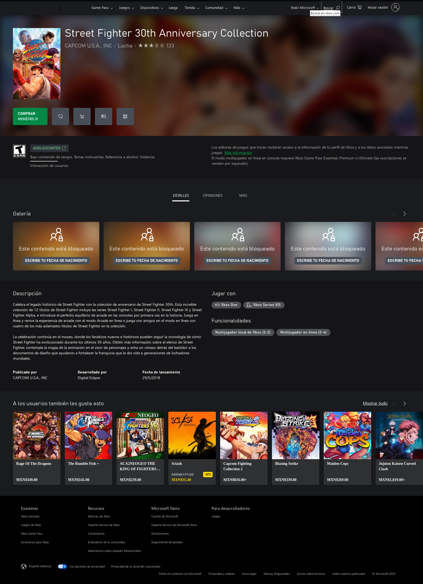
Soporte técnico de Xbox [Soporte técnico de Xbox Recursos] (104, 525)
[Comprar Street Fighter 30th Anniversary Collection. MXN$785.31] (30, 116)
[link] (36, 448)
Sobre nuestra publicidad (348, 573)
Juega (173, 7)
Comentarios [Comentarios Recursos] (96, 533)
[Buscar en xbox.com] (331, 7)
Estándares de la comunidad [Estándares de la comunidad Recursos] (106, 542)
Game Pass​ (100, 7)
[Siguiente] (404, 214)
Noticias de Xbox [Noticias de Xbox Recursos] (99, 516)
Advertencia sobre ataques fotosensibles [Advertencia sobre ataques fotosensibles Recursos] (114, 550)
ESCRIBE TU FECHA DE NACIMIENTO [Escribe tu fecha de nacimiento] (56, 261)
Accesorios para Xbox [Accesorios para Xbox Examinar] (35, 542)
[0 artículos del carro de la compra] (354, 7)
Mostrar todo (375, 403)
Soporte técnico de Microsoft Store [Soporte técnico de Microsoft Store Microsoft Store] (174, 525)
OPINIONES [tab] (212, 195)
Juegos (124, 7)
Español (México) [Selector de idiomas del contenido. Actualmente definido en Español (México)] (40, 566)
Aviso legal (249, 573)
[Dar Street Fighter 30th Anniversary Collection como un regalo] (103, 116)
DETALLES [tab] (181, 195)
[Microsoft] (39, 7)
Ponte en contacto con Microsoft (180, 573)
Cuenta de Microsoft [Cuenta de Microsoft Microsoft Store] (164, 516)
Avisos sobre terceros (311, 573)
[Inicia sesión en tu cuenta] (383, 7)
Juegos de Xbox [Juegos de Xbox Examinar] (31, 525)
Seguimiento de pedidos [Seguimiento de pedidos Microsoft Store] (167, 542)
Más (237, 7)
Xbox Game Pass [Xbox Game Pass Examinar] (32, 533)
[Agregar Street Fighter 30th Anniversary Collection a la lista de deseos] (60, 116)
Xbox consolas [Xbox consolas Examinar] (30, 516)
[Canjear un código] (125, 116)
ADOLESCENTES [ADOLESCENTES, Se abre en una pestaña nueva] (49, 148)
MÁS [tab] (243, 195)
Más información (238, 152)
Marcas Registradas (277, 573)
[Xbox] (75, 7)
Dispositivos (149, 7)
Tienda (190, 7)
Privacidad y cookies (222, 573)
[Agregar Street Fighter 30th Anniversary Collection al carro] (82, 116)
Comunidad (214, 7)
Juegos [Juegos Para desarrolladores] (216, 516)
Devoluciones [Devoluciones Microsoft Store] (160, 533)
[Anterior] (393, 214)
